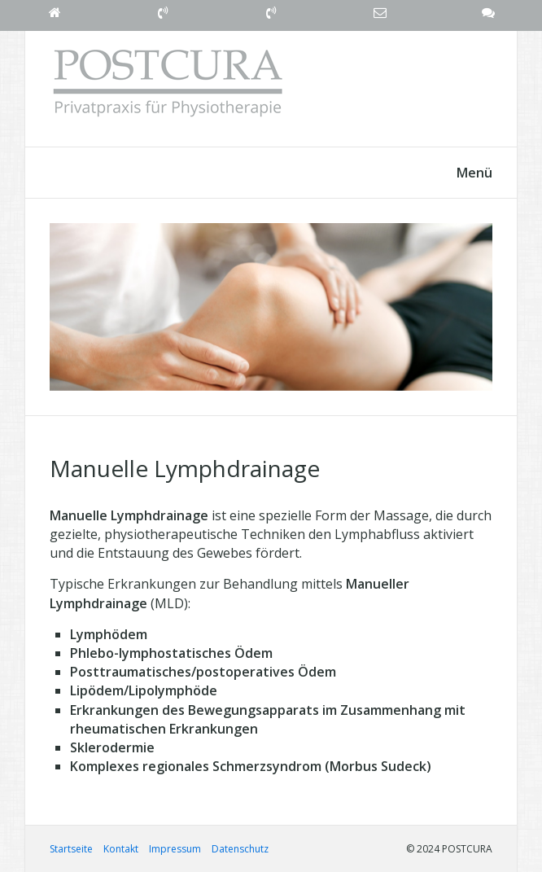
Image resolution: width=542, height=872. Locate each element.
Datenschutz (240, 849)
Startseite (71, 849)
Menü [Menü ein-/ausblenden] (474, 173)
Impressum (175, 849)
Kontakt (120, 849)
